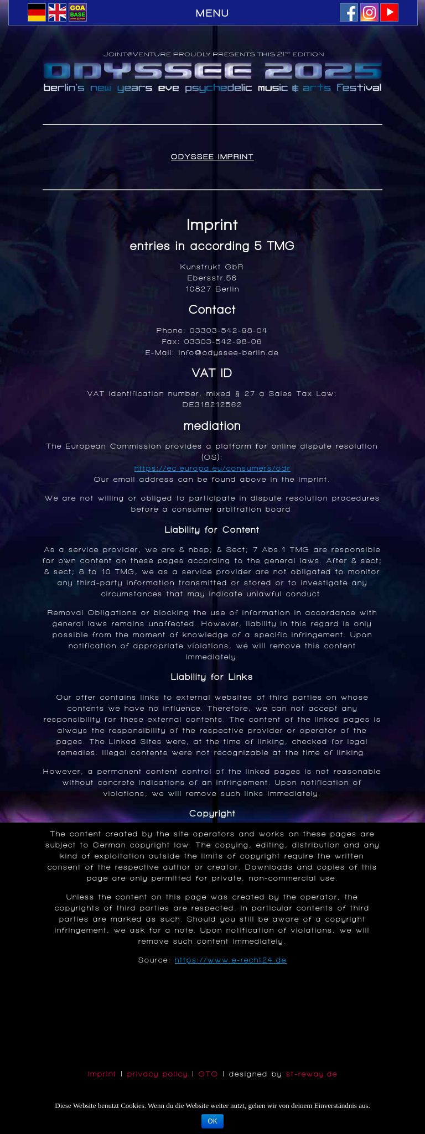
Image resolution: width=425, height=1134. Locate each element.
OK (212, 1121)
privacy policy (157, 1074)
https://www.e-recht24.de (231, 960)
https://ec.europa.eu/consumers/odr (212, 468)
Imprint (102, 1074)
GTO (209, 1074)
